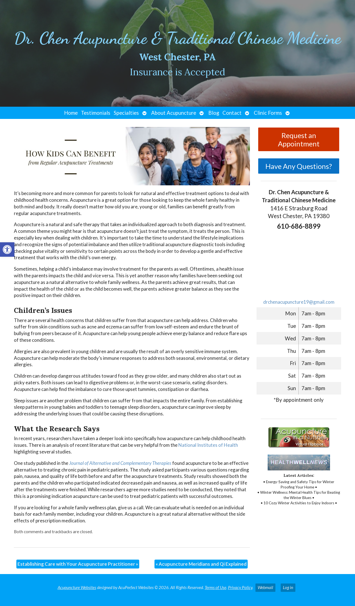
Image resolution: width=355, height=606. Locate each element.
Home (71, 113)
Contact (232, 113)
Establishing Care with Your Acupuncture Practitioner (77, 564)
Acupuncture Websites (77, 587)
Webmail (265, 587)
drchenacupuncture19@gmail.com (298, 302)
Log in (288, 587)
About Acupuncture (173, 113)
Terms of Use (215, 587)
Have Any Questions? (298, 166)
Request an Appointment (299, 139)
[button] (7, 249)
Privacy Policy (240, 587)
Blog (213, 113)
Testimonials (95, 113)
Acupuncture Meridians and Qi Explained (201, 564)
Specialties (126, 113)
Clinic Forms (268, 113)
